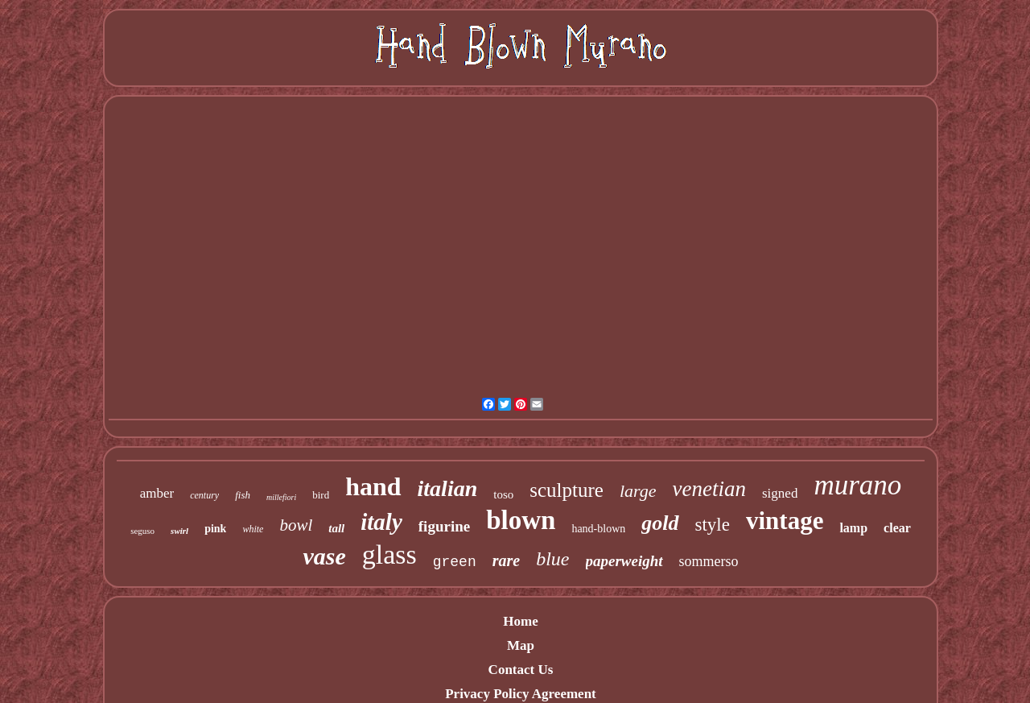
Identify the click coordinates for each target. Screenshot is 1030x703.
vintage (784, 521)
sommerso (709, 561)
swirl (179, 531)
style (712, 525)
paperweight (624, 560)
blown (520, 520)
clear (897, 528)
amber (157, 493)
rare (506, 560)
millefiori (281, 497)
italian (448, 488)
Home (520, 621)
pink (215, 529)
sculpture (566, 490)
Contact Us (521, 669)
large (638, 491)
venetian (709, 489)
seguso (142, 531)
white (252, 529)
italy (381, 522)
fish (242, 495)
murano (857, 485)
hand (373, 486)
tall (336, 528)
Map (520, 645)
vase (324, 556)
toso (503, 494)
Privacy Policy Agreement (520, 693)
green (454, 562)
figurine (444, 526)
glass (389, 554)
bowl (295, 525)
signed (779, 493)
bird (320, 495)
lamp (853, 528)
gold (659, 523)
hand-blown (598, 529)
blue (552, 558)
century (204, 495)
